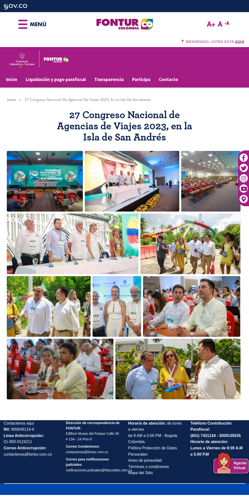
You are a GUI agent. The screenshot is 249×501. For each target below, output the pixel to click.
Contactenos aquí (19, 423)
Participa (141, 79)
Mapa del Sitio (140, 473)
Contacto (168, 79)
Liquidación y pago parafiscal (56, 79)
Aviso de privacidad (145, 460)
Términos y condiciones (148, 467)
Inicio (11, 79)
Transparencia (109, 79)
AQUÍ (239, 42)
